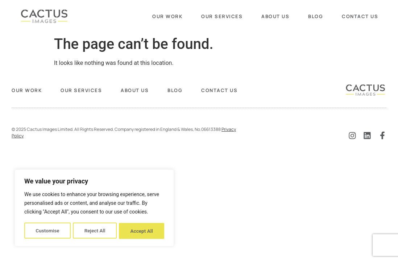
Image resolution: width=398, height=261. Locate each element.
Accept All (141, 231)
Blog (315, 16)
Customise (47, 231)
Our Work (167, 16)
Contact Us (360, 16)
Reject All (94, 231)
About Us (275, 16)
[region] (94, 208)
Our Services (221, 16)
